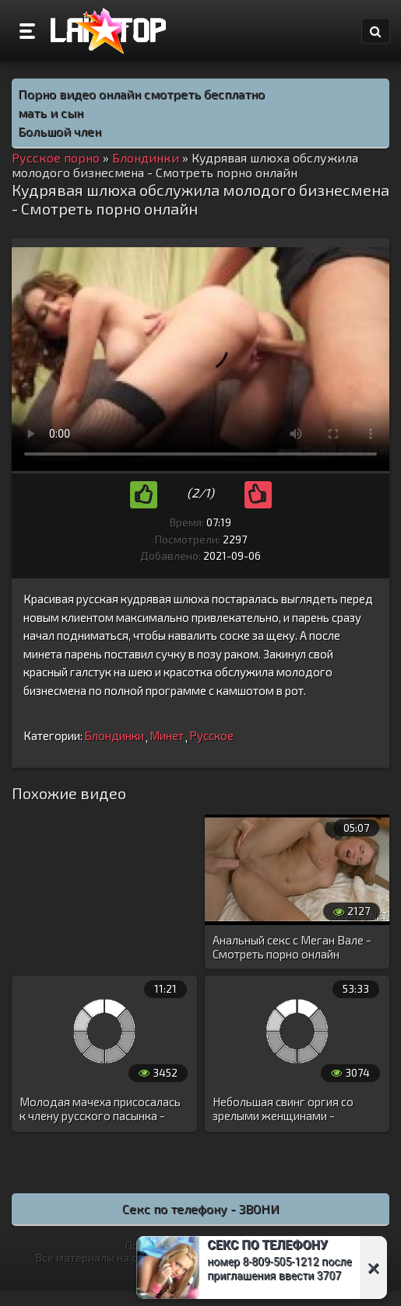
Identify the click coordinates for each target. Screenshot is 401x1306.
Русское (211, 735)
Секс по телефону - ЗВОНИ (201, 1208)
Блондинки (114, 735)
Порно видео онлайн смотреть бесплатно (141, 93)
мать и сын (50, 112)
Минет (166, 735)
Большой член (59, 131)
